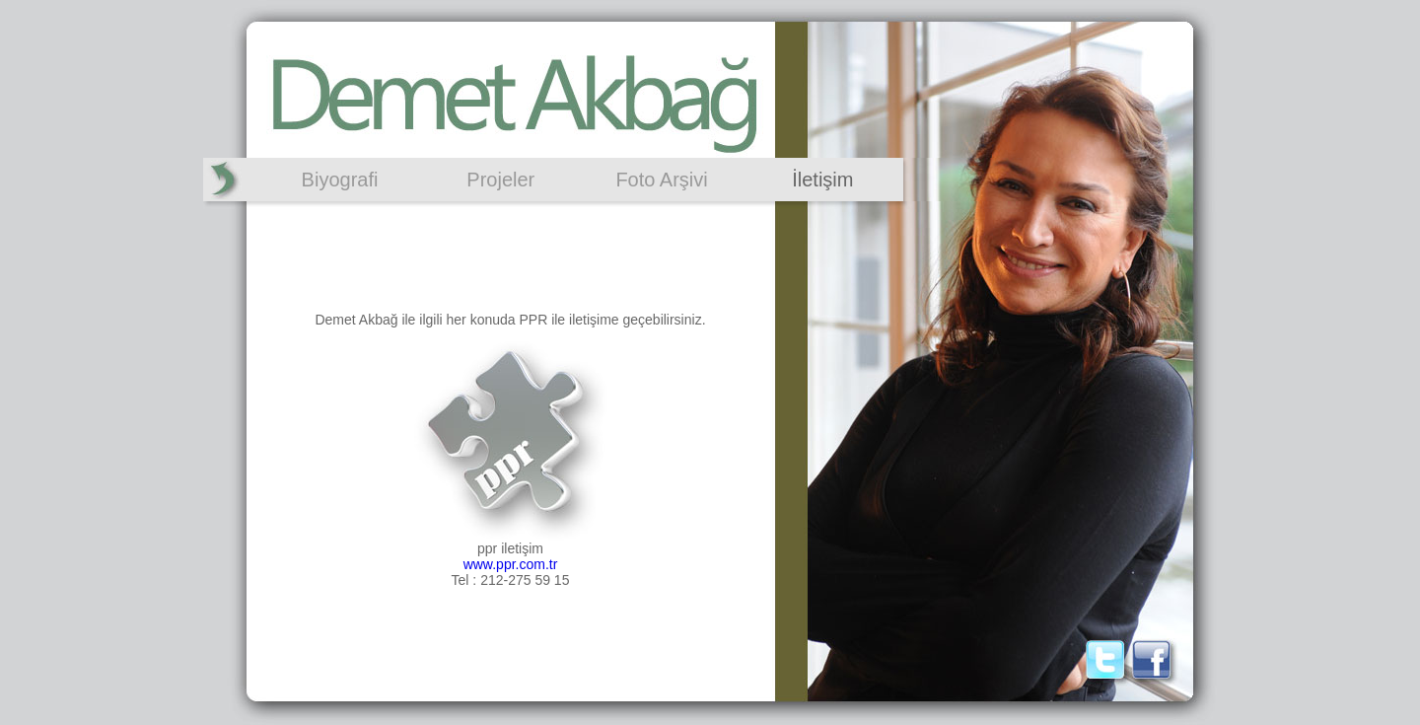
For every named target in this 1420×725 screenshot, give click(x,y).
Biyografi (340, 179)
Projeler (500, 179)
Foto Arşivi (661, 179)
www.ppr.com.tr (510, 564)
